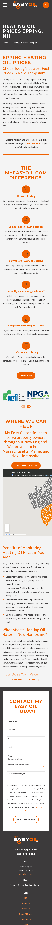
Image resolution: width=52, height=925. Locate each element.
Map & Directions (26, 874)
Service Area (26, 908)
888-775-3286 (26, 854)
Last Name (12, 730)
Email (10, 747)
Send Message (26, 819)
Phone (10, 738)
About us (26, 375)
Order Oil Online (26, 914)
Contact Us (26, 919)
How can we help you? (17, 773)
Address (11, 756)
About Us (26, 903)
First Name (12, 721)
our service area (26, 465)
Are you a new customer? (18, 765)
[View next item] (29, 406)
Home (26, 897)
